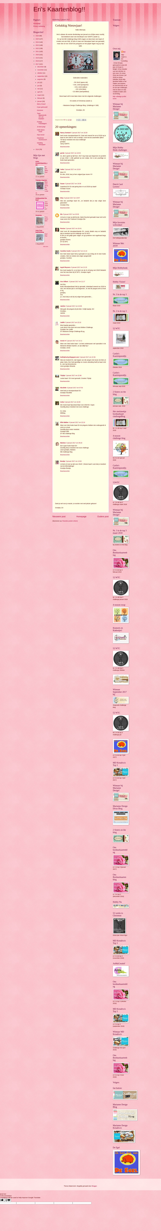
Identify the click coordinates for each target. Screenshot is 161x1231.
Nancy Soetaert (65, 132)
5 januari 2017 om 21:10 (79, 251)
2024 (37, 42)
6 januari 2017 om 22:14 (77, 422)
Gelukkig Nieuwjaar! (41, 143)
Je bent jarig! (41, 127)
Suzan (62, 183)
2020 (37, 55)
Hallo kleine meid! (41, 131)
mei (38, 89)
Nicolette (63, 388)
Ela (61, 214)
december (40, 67)
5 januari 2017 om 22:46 (74, 375)
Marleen (63, 443)
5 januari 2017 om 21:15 (79, 267)
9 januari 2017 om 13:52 (74, 461)
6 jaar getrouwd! (42, 107)
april (38, 92)
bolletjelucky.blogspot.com (69, 357)
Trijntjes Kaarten (41, 180)
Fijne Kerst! (40, 135)
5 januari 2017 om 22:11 (74, 341)
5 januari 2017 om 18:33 (73, 153)
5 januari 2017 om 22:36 (87, 357)
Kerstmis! (40, 110)
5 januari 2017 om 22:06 (74, 306)
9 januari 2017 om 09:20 (74, 443)
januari (39, 101)
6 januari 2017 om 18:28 (72, 402)
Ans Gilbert (64, 281)
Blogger (94, 1186)
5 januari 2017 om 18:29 (79, 132)
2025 (37, 39)
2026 (37, 36)
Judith (62, 322)
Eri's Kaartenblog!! (59, 9)
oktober (40, 73)
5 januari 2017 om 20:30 (71, 214)
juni (38, 85)
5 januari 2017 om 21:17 (77, 281)
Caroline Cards (65, 251)
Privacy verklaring (39, 26)
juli (38, 82)
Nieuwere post (59, 516)
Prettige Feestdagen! (42, 122)
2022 (37, 48)
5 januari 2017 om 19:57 (72, 198)
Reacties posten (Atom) (70, 521)
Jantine (62, 306)
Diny (61, 198)
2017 (37, 64)
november (40, 70)
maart (39, 95)
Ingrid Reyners (65, 267)
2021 (37, 51)
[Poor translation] (7, 1200)
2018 (37, 61)
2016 (37, 149)
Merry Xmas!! (41, 104)
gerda (62, 153)
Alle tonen (45, 246)
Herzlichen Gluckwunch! (42, 139)
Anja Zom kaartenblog (40, 231)
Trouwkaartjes (46, 218)
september (41, 76)
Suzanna (39, 215)
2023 (37, 45)
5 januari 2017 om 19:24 (73, 169)
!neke (62, 169)
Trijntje (62, 375)
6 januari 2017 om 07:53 (75, 388)
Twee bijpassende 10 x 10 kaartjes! (41, 116)
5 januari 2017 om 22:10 (73, 322)
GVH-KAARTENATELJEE (41, 163)
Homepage (81, 516)
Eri (124, 52)
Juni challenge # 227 (46, 205)
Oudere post (103, 516)
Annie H (63, 341)
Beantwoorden (65, 147)
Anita (62, 402)
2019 (37, 58)
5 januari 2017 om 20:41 (74, 228)
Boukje (62, 461)
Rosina (62, 228)
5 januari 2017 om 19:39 (73, 183)
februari (40, 98)
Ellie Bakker (64, 422)
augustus (40, 79)
